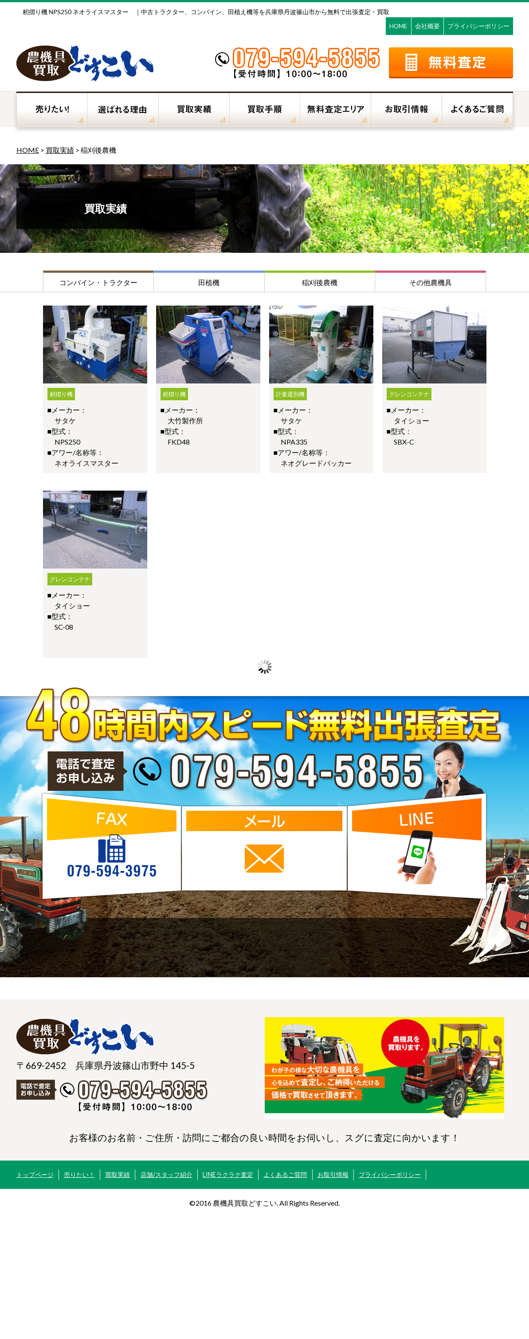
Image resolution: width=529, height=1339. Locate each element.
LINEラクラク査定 (228, 1174)
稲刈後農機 (319, 282)
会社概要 (427, 26)
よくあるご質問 (285, 1174)
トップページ (35, 1174)
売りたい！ (79, 1174)
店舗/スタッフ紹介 (166, 1174)
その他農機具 (430, 282)
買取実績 (60, 150)
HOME (398, 26)
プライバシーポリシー (478, 26)
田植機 (208, 282)
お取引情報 (333, 1174)
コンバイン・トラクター (98, 282)
